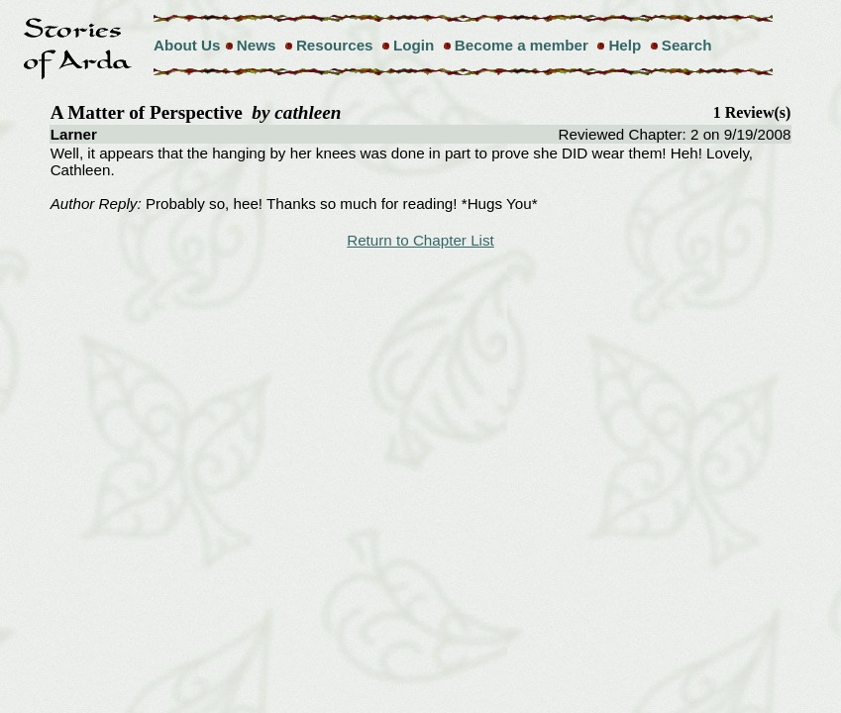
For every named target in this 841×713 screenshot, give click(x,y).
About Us (187, 45)
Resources (334, 45)
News (256, 45)
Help (624, 45)
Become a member (521, 45)
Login (413, 45)
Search (687, 45)
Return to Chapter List (420, 240)
